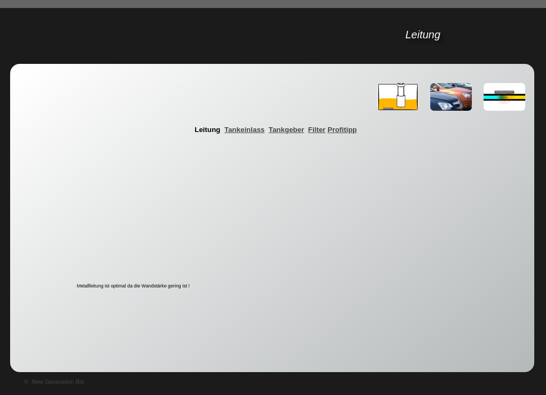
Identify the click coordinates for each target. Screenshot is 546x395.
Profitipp (342, 130)
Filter (317, 130)
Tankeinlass (244, 130)
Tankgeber (286, 130)
